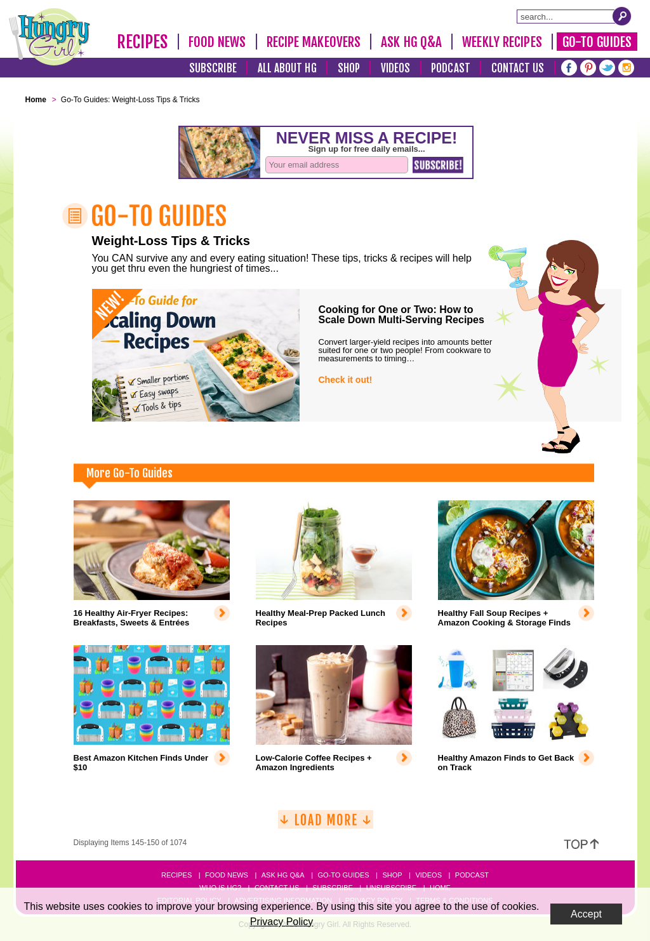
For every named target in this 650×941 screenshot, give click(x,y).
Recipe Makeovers (314, 42)
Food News (217, 42)
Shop (349, 68)
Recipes (142, 42)
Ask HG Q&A (411, 42)
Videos (396, 68)
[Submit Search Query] (622, 15)
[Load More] (325, 824)
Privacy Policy (282, 921)
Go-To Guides (597, 42)
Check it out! (346, 380)
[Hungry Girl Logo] (49, 36)
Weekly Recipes (501, 42)
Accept (586, 914)
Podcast (450, 68)
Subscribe (213, 68)
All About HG (287, 68)
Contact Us (518, 68)
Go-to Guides (343, 875)
